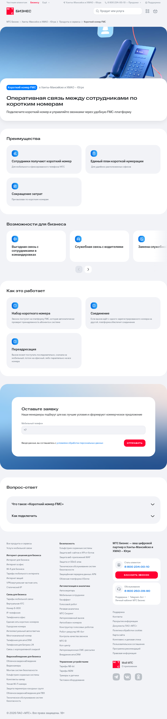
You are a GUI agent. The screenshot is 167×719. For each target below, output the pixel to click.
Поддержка (121, 597)
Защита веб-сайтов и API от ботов (77, 552)
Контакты (117, 616)
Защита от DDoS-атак (70, 562)
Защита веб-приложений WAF (75, 557)
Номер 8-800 (14, 608)
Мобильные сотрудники (72, 595)
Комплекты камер (16, 679)
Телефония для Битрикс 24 (20, 645)
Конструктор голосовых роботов (76, 627)
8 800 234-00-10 (123, 2)
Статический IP (14, 587)
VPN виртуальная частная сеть (22, 582)
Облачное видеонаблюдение (21, 661)
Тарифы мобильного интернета (23, 573)
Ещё (46, 2)
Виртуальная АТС (15, 603)
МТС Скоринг (66, 613)
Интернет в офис (15, 564)
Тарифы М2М (66, 671)
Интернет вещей (15, 578)
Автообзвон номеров (71, 622)
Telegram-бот (137, 597)
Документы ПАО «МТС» (125, 626)
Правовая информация (124, 653)
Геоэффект (65, 599)
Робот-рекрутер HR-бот (72, 631)
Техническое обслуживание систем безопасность (25, 699)
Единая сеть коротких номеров (23, 622)
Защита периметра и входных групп (25, 688)
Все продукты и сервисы (19, 543)
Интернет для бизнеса (18, 560)
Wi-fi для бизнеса (15, 569)
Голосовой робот (68, 604)
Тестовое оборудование (72, 680)
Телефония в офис (16, 617)
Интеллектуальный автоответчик (23, 631)
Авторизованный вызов (72, 618)
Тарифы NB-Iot (67, 666)
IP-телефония (13, 613)
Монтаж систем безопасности (22, 670)
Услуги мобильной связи (19, 548)
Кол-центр (65, 645)
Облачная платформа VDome (74, 579)
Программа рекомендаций (126, 648)
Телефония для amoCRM (19, 640)
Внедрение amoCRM (70, 654)
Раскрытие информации (125, 621)
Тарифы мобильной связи (20, 599)
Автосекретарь (67, 590)
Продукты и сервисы (70, 22)
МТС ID (63, 641)
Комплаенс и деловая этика (127, 639)
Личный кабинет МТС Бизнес (130, 600)
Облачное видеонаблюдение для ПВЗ (26, 693)
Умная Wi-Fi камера (16, 684)
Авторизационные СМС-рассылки (77, 650)
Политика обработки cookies (127, 630)
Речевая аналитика (69, 609)
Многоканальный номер (19, 635)
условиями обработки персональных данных (80, 443)
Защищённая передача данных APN (78, 574)
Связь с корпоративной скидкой (23, 649)
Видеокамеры (14, 665)
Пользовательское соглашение (128, 644)
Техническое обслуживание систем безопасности (78, 568)
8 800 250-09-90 (137, 591)
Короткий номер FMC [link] (95, 22)
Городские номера (16, 626)
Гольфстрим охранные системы (23, 675)
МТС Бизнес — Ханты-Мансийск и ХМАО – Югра (31, 22)
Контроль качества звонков (74, 636)
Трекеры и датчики (69, 675)
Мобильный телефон (32, 423)
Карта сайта (119, 635)
